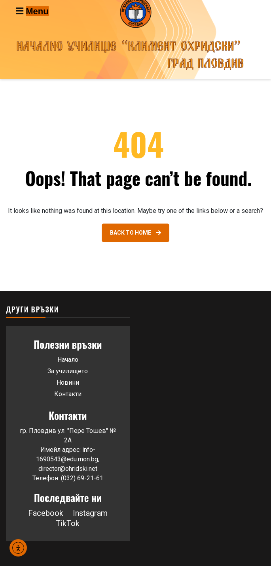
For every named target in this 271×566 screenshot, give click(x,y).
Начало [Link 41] (67, 359)
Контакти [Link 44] (67, 394)
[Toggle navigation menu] (49, 11)
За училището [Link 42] (67, 371)
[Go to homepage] (135, 39)
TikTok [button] (68, 523)
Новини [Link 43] (68, 382)
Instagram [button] (90, 513)
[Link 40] (135, 233)
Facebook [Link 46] (45, 513)
